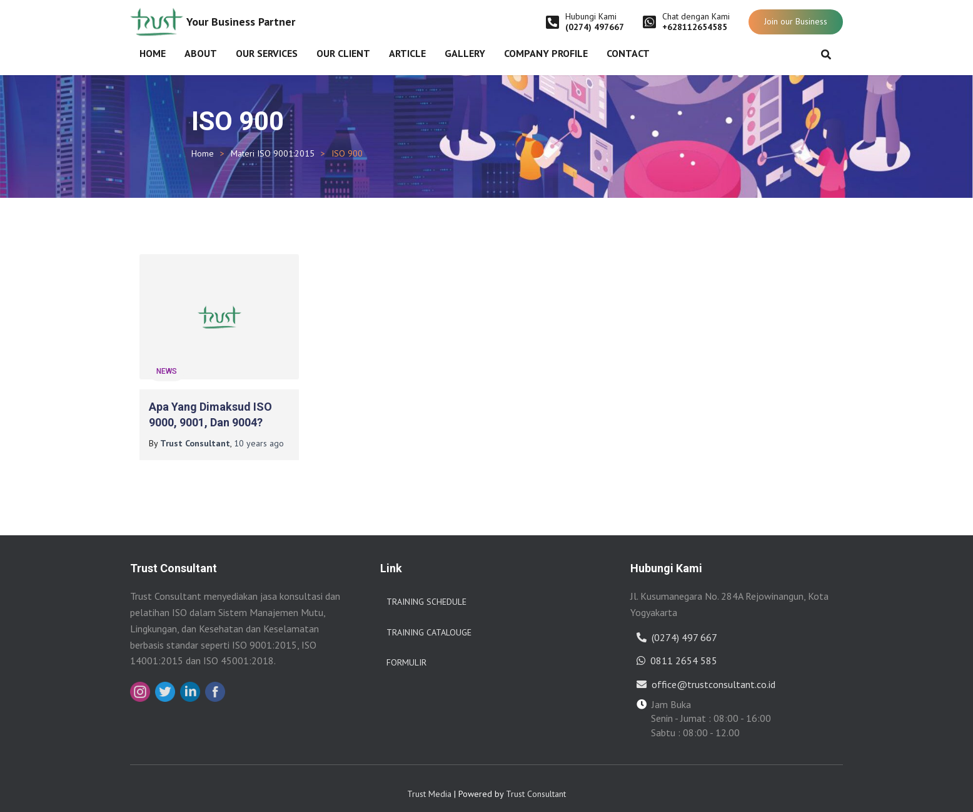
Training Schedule (426, 591)
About (200, 53)
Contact (628, 53)
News (166, 361)
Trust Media (429, 783)
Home (152, 53)
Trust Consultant (536, 783)
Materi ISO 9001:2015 (273, 153)
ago (259, 433)
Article (407, 53)
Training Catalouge (428, 622)
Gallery (465, 53)
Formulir (406, 652)
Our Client (343, 53)
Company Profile (546, 53)
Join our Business (795, 21)
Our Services (267, 53)
